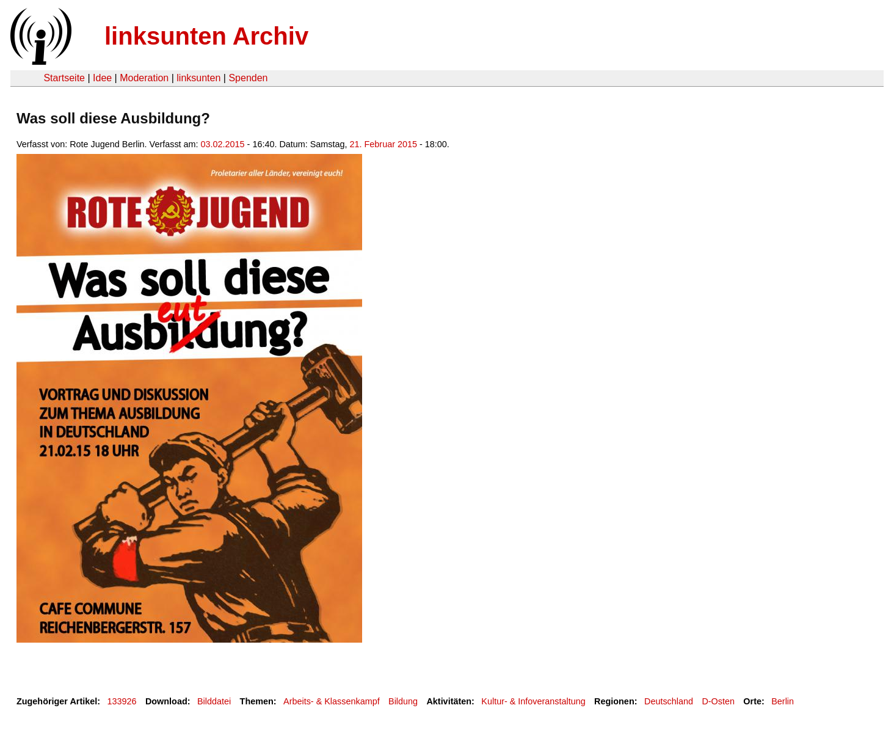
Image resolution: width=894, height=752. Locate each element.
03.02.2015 (223, 144)
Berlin (782, 701)
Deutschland (668, 701)
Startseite (64, 78)
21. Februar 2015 (383, 144)
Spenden (247, 78)
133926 (122, 701)
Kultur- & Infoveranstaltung (533, 701)
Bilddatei (214, 701)
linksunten (198, 78)
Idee (102, 78)
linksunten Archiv (206, 36)
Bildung (403, 701)
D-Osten (718, 701)
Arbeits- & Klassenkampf (331, 701)
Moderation (144, 78)
